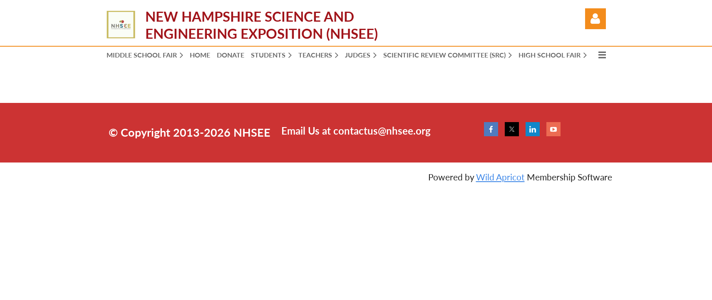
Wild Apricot (500, 177)
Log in (595, 18)
